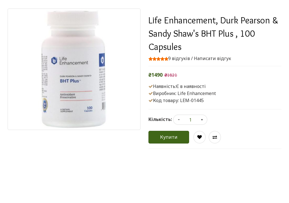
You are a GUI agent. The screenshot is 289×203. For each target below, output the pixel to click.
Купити (169, 137)
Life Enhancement (197, 93)
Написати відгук (212, 58)
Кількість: (160, 119)
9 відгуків (179, 58)
